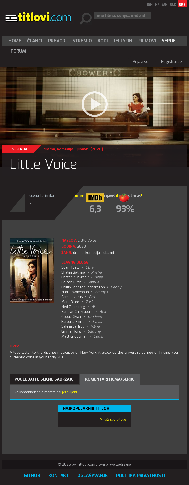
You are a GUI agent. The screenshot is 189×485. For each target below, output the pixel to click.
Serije (169, 41)
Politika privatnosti (140, 476)
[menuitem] (16, 41)
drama (49, 149)
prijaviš (108, 195)
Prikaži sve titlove (113, 420)
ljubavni (82, 149)
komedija (65, 149)
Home (14, 41)
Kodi (103, 41)
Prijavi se (140, 61)
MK (164, 4)
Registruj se (171, 61)
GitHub (32, 476)
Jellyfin (122, 41)
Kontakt (58, 476)
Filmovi (147, 41)
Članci (34, 41)
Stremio (82, 41)
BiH (150, 4)
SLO (173, 4)
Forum (18, 51)
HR (157, 4)
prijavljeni (69, 392)
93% (125, 209)
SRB (182, 4)
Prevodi (57, 41)
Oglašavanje (92, 476)
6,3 (95, 209)
